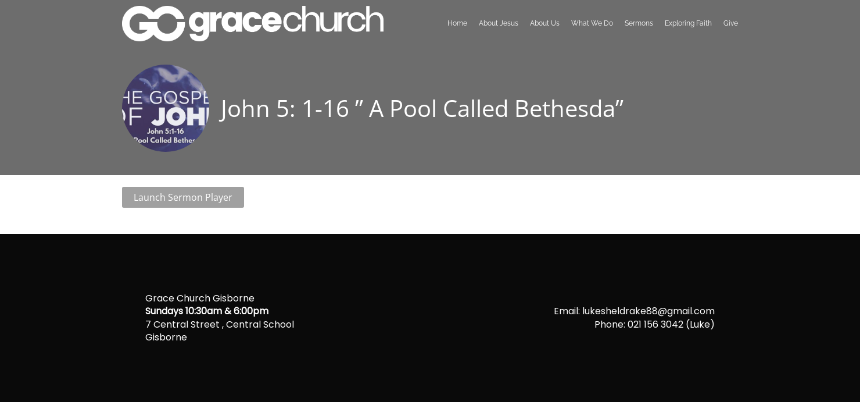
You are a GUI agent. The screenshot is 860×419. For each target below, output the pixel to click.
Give (730, 23)
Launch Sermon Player (183, 197)
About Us (545, 23)
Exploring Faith (688, 23)
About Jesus (498, 23)
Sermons (639, 23)
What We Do (592, 23)
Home (457, 23)
